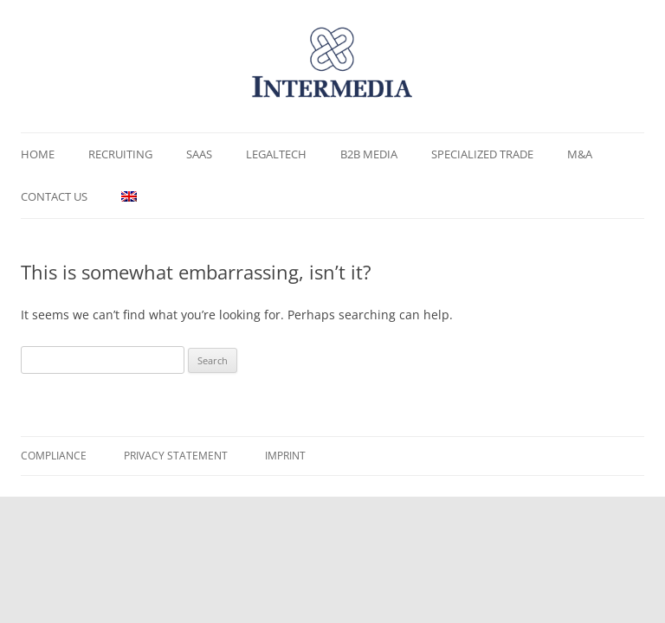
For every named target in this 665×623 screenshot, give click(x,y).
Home (38, 154)
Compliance (54, 455)
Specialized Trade (482, 154)
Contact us (54, 196)
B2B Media (368, 154)
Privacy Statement (176, 455)
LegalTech (276, 154)
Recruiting (120, 154)
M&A (579, 154)
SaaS (199, 154)
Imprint (285, 455)
